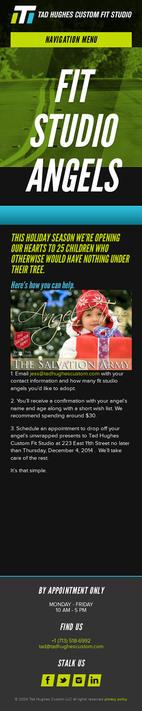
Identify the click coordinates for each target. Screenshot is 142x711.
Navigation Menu (71, 39)
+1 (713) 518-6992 (71, 641)
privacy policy (116, 699)
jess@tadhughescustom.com (65, 373)
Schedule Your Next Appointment (71, 213)
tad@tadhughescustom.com (71, 646)
